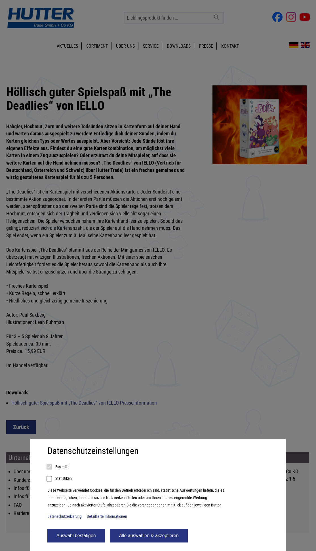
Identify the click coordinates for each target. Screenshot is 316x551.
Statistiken (59, 479)
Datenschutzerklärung (64, 516)
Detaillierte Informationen (107, 516)
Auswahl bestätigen (76, 535)
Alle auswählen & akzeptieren (149, 535)
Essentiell (58, 467)
